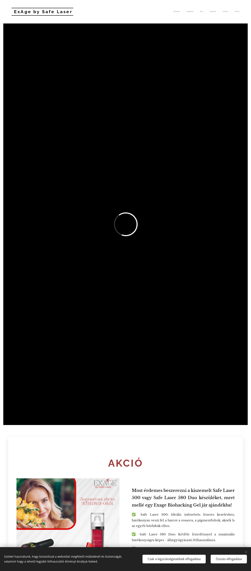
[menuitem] (207, 12)
